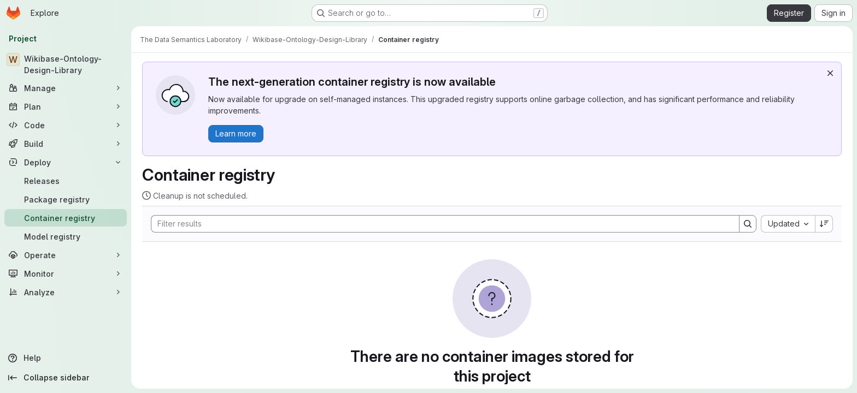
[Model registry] (65, 236)
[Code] (65, 125)
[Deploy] (65, 162)
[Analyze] (65, 292)
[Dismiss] (830, 73)
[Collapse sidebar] (65, 377)
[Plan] (65, 106)
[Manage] (65, 88)
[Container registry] (65, 218)
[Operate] (65, 255)
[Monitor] (65, 273)
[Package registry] (65, 199)
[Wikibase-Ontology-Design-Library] (65, 64)
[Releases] (65, 180)
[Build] (65, 143)
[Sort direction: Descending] (824, 224)
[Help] (65, 358)
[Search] (439, 223)
